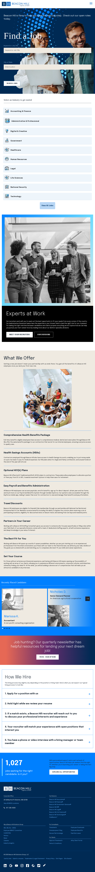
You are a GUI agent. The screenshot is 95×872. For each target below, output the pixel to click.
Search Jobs (12, 83)
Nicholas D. (58, 591)
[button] (47, 205)
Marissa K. (11, 616)
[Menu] (91, 3)
